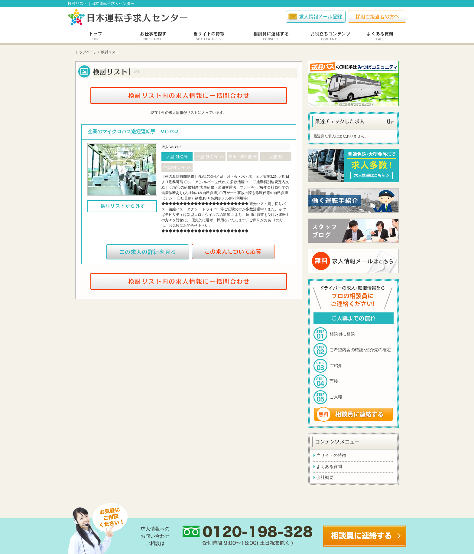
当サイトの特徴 (331, 455)
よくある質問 (329, 466)
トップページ (86, 52)
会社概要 (325, 477)
